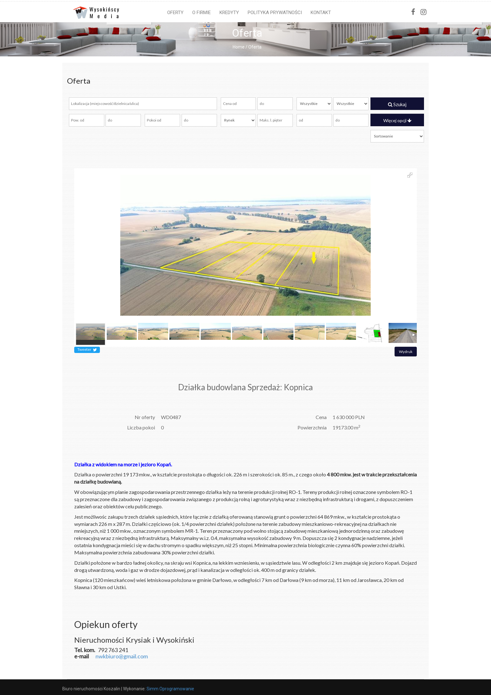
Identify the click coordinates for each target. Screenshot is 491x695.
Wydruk (405, 351)
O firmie (201, 12)
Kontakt (321, 12)
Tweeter (87, 350)
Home (239, 46)
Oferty (175, 12)
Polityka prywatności (275, 12)
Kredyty (229, 12)
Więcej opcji (397, 120)
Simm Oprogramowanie (170, 688)
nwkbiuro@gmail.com (122, 656)
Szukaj (397, 104)
